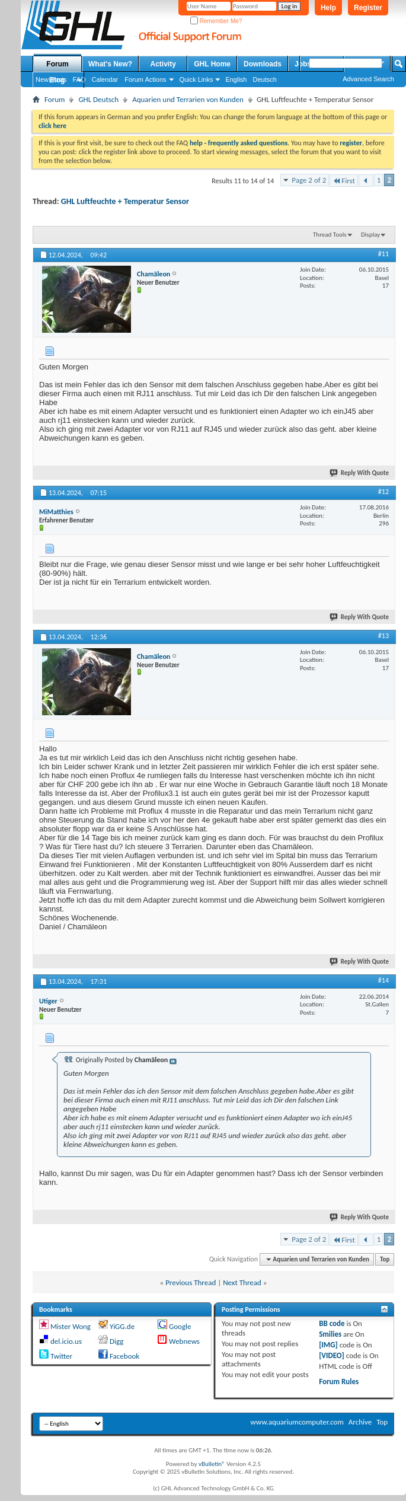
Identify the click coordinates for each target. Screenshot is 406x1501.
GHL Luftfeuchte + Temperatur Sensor (125, 201)
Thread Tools (330, 234)
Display (370, 234)
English (236, 79)
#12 (383, 491)
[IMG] (328, 1344)
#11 (383, 254)
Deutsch (264, 79)
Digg (116, 1341)
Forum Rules (339, 1381)
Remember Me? (216, 21)
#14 (383, 980)
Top (384, 1259)
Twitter (61, 1356)
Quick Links (196, 79)
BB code (331, 1323)
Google (180, 1326)
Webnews (184, 1341)
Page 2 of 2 (309, 180)
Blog (57, 80)
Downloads (263, 64)
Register (368, 8)
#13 (383, 636)
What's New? (110, 64)
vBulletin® (212, 1464)
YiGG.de (122, 1326)
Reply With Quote (360, 473)
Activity (163, 64)
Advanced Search (368, 78)
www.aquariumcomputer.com (296, 1421)
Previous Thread (190, 1282)
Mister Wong (70, 1326)
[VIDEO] (331, 1355)
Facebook (124, 1356)
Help (328, 8)
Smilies (330, 1334)
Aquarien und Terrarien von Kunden (188, 99)
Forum (57, 64)
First (344, 180)
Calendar (105, 79)
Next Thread (242, 1282)
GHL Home (212, 64)
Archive (360, 1421)
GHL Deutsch (98, 99)
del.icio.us (66, 1341)
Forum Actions (145, 79)
